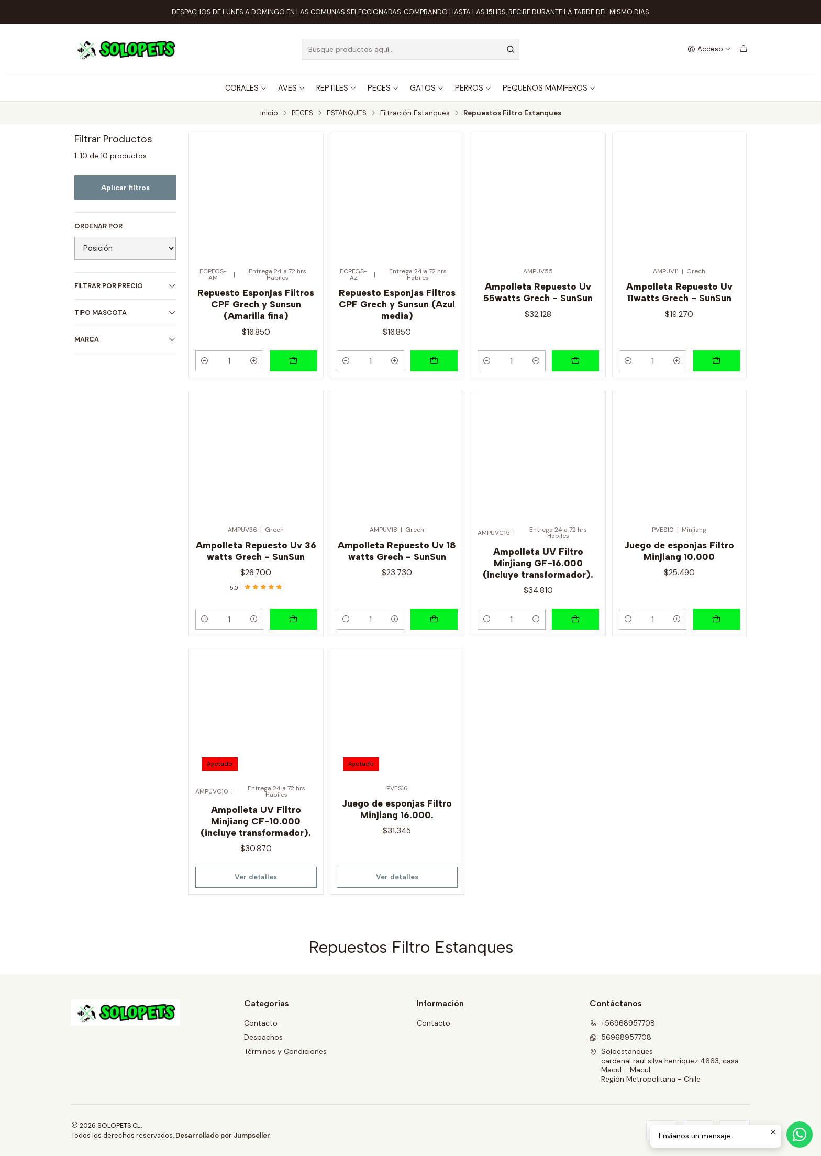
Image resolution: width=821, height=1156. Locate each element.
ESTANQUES (347, 113)
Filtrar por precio (125, 285)
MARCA (125, 339)
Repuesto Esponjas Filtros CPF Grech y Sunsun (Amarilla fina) (255, 304)
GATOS (427, 88)
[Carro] (743, 49)
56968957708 (620, 1037)
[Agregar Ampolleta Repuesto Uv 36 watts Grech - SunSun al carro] (293, 619)
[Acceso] (709, 49)
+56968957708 (622, 1023)
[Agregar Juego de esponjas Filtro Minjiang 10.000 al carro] (716, 619)
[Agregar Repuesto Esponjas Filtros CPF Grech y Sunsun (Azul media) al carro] (434, 360)
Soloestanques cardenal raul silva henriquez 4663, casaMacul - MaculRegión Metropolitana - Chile (664, 1065)
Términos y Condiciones (285, 1051)
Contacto (261, 1023)
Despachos (263, 1037)
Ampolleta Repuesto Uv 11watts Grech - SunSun (679, 292)
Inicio (269, 113)
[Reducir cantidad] (205, 361)
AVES (291, 88)
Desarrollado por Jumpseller (222, 1135)
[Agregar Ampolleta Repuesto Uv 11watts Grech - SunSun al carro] (716, 360)
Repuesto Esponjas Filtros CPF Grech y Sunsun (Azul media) (397, 304)
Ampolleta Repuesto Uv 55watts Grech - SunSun (538, 292)
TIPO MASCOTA (125, 312)
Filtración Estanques (415, 113)
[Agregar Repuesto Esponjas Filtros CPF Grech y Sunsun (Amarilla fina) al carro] (293, 360)
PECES (383, 88)
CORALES (246, 88)
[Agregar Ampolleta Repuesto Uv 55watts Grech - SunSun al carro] (575, 360)
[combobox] (410, 49)
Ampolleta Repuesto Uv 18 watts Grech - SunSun (397, 551)
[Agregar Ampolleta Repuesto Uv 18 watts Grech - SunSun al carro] (434, 619)
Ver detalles (256, 877)
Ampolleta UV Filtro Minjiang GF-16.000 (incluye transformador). (538, 563)
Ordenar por (98, 226)
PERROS (473, 88)
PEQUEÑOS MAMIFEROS (549, 88)
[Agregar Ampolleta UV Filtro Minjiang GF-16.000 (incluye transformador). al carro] (575, 619)
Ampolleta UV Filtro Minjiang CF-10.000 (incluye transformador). (256, 821)
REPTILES (336, 88)
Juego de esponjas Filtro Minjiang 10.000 (679, 551)
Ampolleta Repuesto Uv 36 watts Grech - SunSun (256, 551)
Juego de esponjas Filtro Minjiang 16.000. (397, 809)
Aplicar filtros (125, 187)
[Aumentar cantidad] (254, 361)
